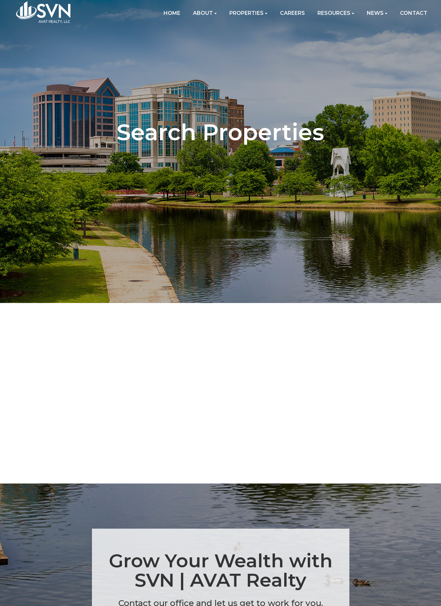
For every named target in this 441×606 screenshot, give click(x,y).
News (377, 13)
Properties (248, 13)
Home (172, 13)
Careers (292, 13)
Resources (335, 13)
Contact (413, 13)
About (205, 13)
